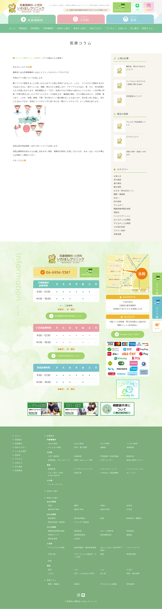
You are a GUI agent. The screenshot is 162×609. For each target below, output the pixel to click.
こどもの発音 (132, 444)
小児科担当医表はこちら (68, 356)
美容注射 (78, 473)
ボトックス (131, 473)
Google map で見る (130, 334)
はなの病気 (79, 444)
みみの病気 (52, 444)
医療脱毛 (52, 469)
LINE (137, 7)
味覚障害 (78, 531)
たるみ (129, 570)
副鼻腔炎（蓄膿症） (135, 518)
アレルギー (118, 205)
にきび (51, 574)
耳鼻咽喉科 (48, 28)
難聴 (76, 506)
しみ (76, 570)
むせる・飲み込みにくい (124, 191)
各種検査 (130, 447)
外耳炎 (129, 506)
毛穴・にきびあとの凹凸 (84, 574)
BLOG (157, 326)
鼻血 (102, 518)
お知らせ (122, 28)
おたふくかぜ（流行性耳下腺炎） (111, 549)
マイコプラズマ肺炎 (56, 548)
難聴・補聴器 (119, 194)
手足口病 (52, 554)
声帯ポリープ (53, 535)
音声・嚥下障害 (80, 447)
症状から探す (63, 28)
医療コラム (147, 28)
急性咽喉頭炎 (105, 535)
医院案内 (35, 28)
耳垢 (50, 506)
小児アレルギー (106, 460)
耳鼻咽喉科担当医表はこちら (68, 316)
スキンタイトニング (108, 469)
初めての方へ (20, 447)
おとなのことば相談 (122, 220)
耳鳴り (103, 506)
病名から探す (79, 28)
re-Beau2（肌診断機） (110, 473)
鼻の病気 (117, 183)
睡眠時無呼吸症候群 (122, 209)
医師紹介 (23, 28)
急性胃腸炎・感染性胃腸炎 (85, 548)
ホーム (12, 28)
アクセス (110, 28)
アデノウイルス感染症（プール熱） (85, 555)
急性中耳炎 (105, 509)
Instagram (149, 7)
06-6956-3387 (58, 272)
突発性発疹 (131, 554)
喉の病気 (117, 187)
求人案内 (134, 28)
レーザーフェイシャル (83, 469)
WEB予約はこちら (122, 7)
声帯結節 (130, 531)
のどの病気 (105, 444)
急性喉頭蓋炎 (79, 535)
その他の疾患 (119, 227)
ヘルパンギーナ (133, 548)
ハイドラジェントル (135, 469)
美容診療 (117, 234)
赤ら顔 (103, 574)
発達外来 (130, 456)
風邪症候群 (52, 539)
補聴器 (103, 447)
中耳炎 (129, 509)
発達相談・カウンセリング (59, 460)
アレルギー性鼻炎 (81, 522)
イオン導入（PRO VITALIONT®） (55, 474)
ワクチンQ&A (119, 230)
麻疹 (102, 554)
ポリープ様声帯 (106, 531)
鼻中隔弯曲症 (79, 518)
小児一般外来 (53, 456)
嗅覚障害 (52, 518)
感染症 (116, 212)
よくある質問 (20, 451)
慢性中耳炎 (79, 509)
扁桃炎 (129, 535)
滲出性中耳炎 (53, 509)
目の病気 (117, 201)
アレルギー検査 (54, 447)
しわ (102, 570)
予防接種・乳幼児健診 (109, 456)
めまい (116, 198)
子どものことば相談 (122, 223)
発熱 (50, 561)
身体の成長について (135, 460)
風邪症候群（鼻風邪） (57, 522)
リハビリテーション (122, 216)
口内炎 (77, 539)
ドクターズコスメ (55, 484)
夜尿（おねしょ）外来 (83, 460)
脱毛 (50, 570)
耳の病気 (117, 180)
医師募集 (18, 471)
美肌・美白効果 (133, 574)
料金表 (17, 455)
